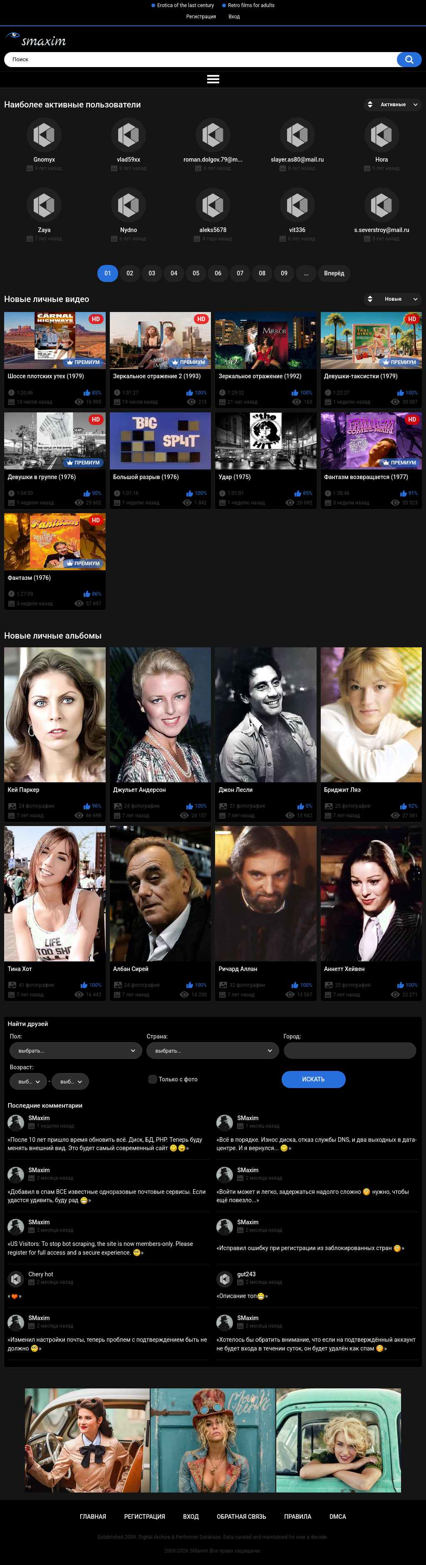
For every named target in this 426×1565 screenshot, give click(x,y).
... (306, 273)
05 (196, 273)
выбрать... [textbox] (31, 1051)
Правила (297, 1516)
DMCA (337, 1516)
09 (284, 273)
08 (262, 273)
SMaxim (39, 1118)
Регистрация (201, 17)
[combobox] (76, 1050)
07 (240, 273)
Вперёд (334, 273)
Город (292, 1036)
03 (152, 273)
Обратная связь (241, 1516)
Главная (93, 1516)
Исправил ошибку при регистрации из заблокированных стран (310, 1248)
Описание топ (242, 1296)
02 (129, 273)
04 (174, 273)
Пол (15, 1036)
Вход (234, 17)
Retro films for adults (251, 5)
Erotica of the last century (185, 5)
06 (218, 273)
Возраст (21, 1067)
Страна (156, 1036)
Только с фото (178, 1079)
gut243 (246, 1274)
